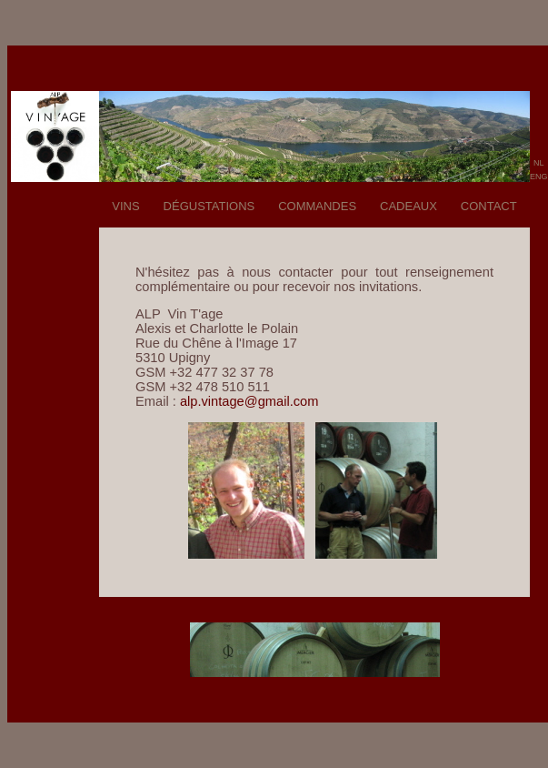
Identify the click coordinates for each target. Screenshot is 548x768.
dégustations (209, 204)
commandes (317, 204)
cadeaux (408, 204)
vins (125, 204)
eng (539, 175)
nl (538, 161)
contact (489, 204)
